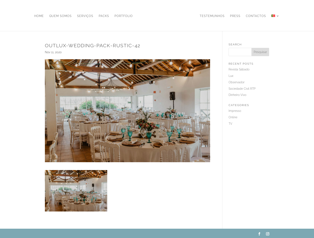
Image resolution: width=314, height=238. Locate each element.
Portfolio (124, 16)
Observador (237, 82)
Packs (104, 16)
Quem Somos (60, 16)
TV (230, 123)
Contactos (256, 16)
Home (39, 16)
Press (235, 16)
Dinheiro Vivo (237, 95)
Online (233, 117)
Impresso (235, 110)
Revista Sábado (239, 69)
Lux (231, 75)
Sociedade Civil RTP (242, 88)
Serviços (85, 16)
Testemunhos (212, 16)
